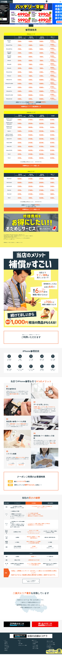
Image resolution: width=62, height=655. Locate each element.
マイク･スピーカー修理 (51, 643)
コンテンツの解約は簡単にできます (31, 582)
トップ (5, 641)
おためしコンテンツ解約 (23, 646)
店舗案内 (5, 642)
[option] (31, 13)
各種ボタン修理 (35, 647)
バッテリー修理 (35, 646)
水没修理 (34, 644)
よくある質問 (6, 647)
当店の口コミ (6, 646)
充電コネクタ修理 (50, 642)
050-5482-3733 (38, 161)
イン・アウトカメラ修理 (51, 645)
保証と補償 (20, 644)
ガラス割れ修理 (35, 642)
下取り (20, 642)
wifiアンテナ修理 (35, 649)
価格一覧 (5, 644)
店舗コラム (6, 649)
